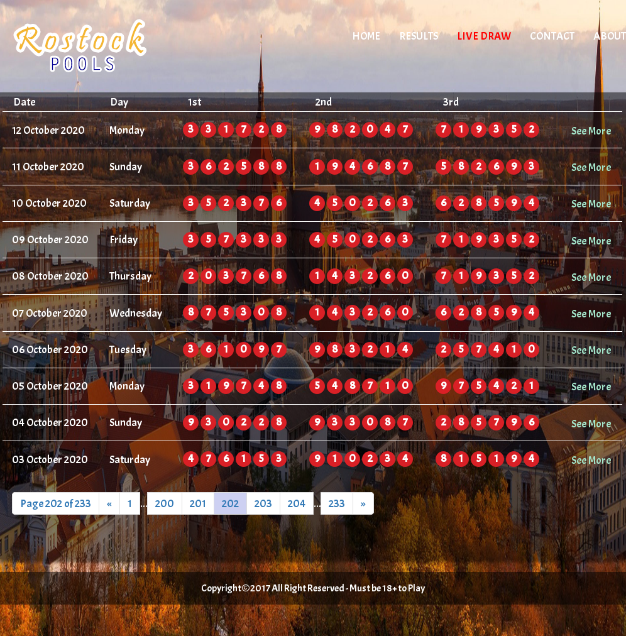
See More (591, 131)
